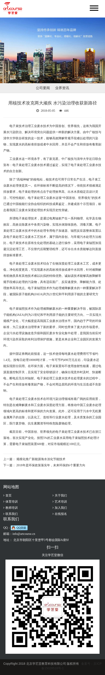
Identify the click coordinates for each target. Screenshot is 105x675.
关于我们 (61, 495)
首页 (8, 495)
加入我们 (61, 507)
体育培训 (11, 501)
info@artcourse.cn (23, 533)
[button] (94, 8)
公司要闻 (43, 88)
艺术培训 (61, 501)
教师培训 (11, 507)
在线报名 (61, 514)
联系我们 (11, 514)
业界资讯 (62, 88)
